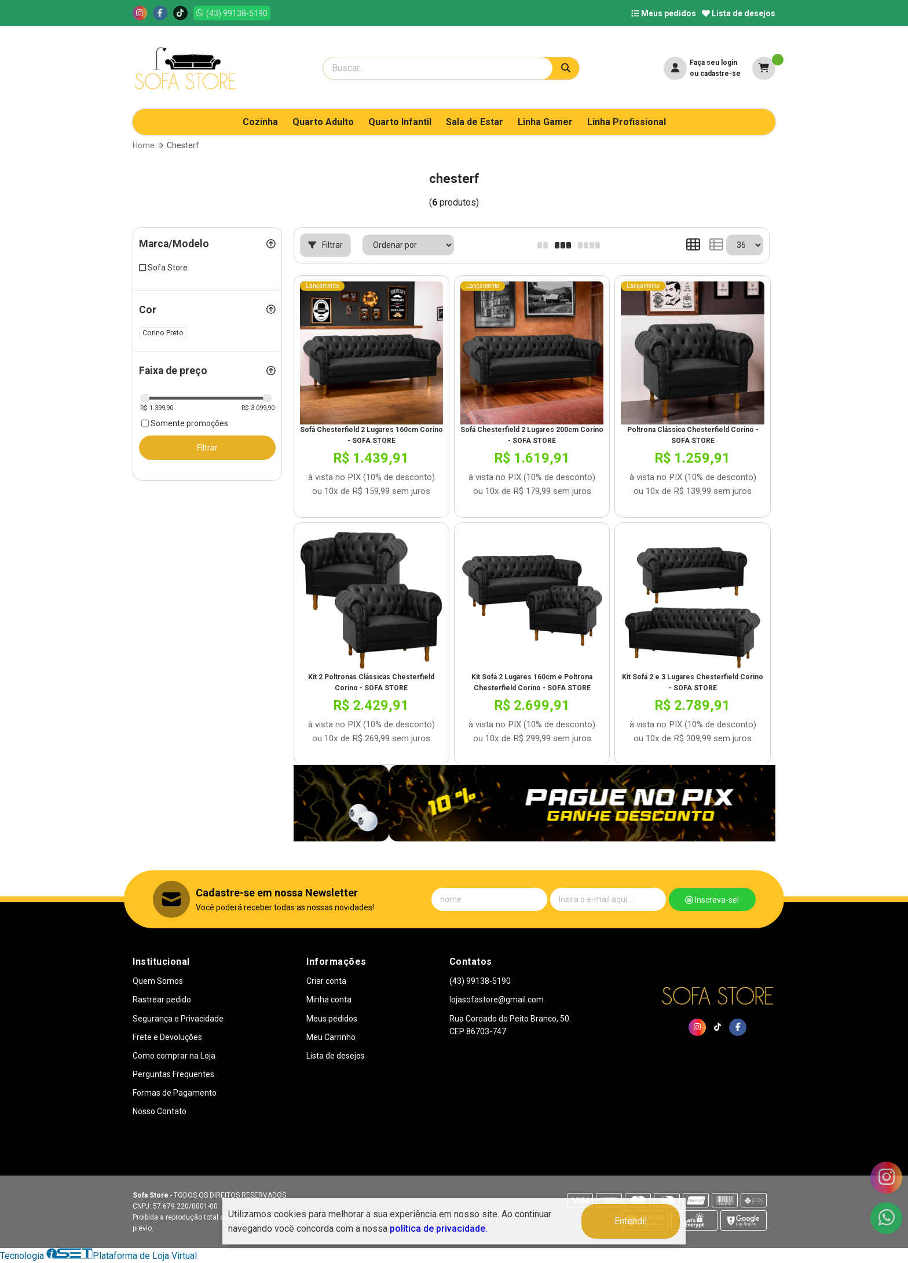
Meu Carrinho (331, 1037)
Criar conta (326, 981)
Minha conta (329, 999)
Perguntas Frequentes (173, 1074)
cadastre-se (720, 73)
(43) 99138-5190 (480, 981)
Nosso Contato (159, 1111)
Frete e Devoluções (167, 1037)
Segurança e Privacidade (178, 1018)
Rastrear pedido (162, 999)
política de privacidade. (439, 1228)
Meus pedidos (663, 13)
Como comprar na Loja (174, 1055)
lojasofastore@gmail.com (496, 999)
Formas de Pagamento (175, 1092)
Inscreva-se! (712, 900)
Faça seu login (713, 62)
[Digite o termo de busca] (437, 68)
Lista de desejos (738, 13)
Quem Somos (158, 981)
